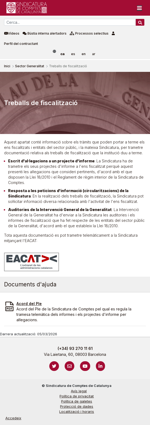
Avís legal (79, 391)
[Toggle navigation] (139, 8)
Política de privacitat (77, 396)
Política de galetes (76, 401)
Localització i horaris (76, 412)
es (73, 54)
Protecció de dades (76, 406)
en (84, 54)
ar (93, 54)
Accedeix (13, 418)
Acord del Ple (29, 303)
